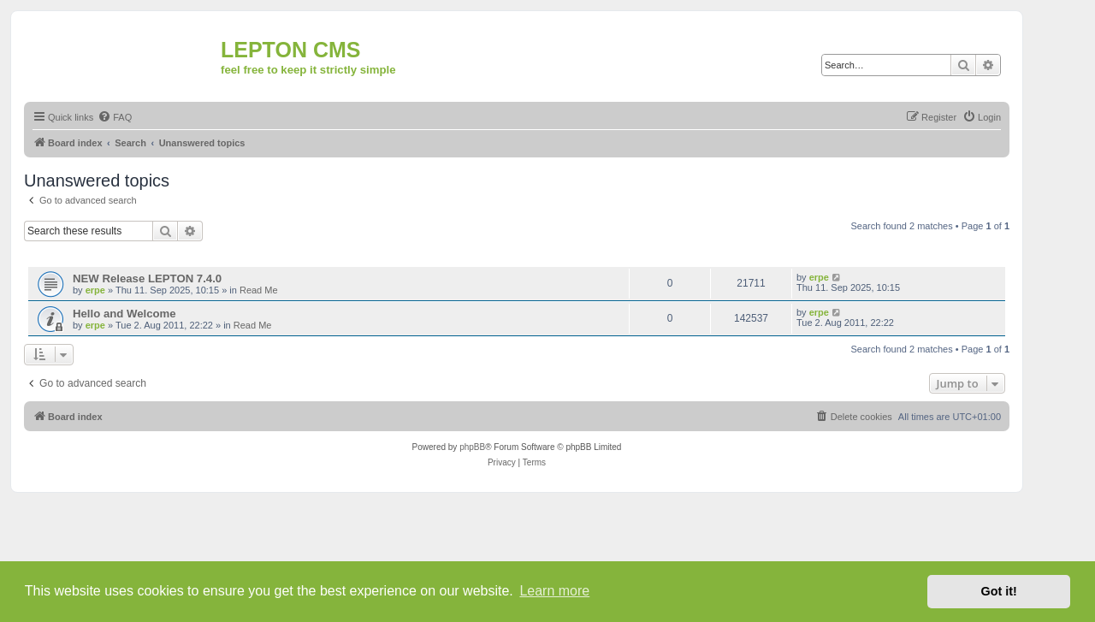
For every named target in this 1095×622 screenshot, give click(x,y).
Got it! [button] (999, 591)
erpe (95, 290)
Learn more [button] (554, 590)
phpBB (472, 447)
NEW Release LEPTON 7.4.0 (147, 278)
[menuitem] (115, 117)
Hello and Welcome (124, 313)
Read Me (259, 290)
